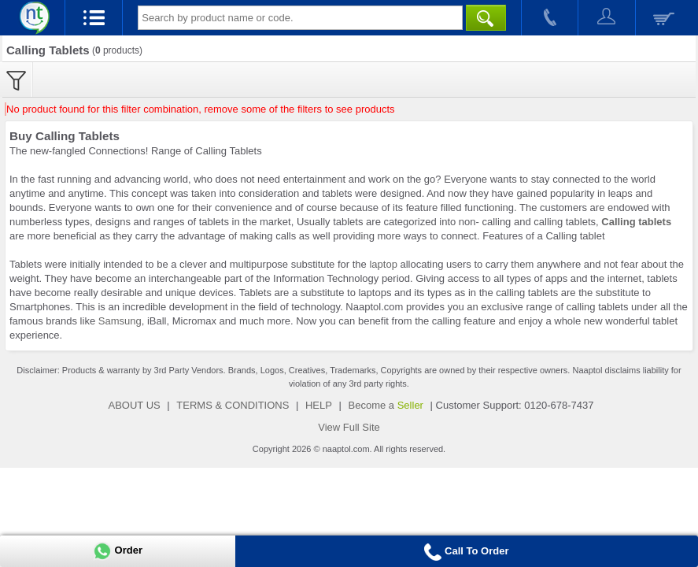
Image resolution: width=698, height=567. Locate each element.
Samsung (120, 321)
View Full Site (349, 427)
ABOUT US (135, 405)
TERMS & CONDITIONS (232, 405)
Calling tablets (636, 222)
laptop (383, 264)
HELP (318, 405)
